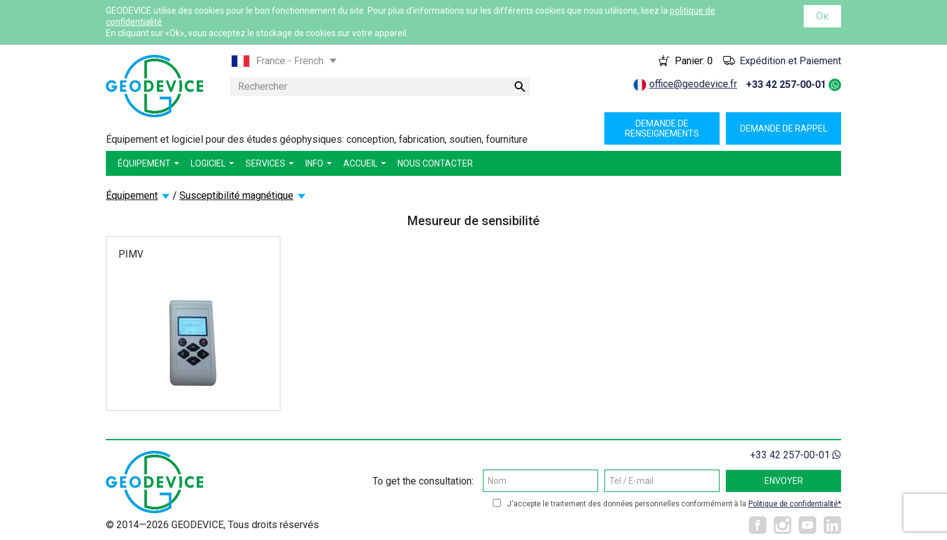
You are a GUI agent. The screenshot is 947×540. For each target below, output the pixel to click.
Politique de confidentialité (793, 503)
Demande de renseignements (662, 128)
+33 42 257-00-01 (786, 84)
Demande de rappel (783, 128)
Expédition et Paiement (790, 61)
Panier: (694, 61)
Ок (822, 16)
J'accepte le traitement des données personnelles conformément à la (674, 504)
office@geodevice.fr (693, 84)
